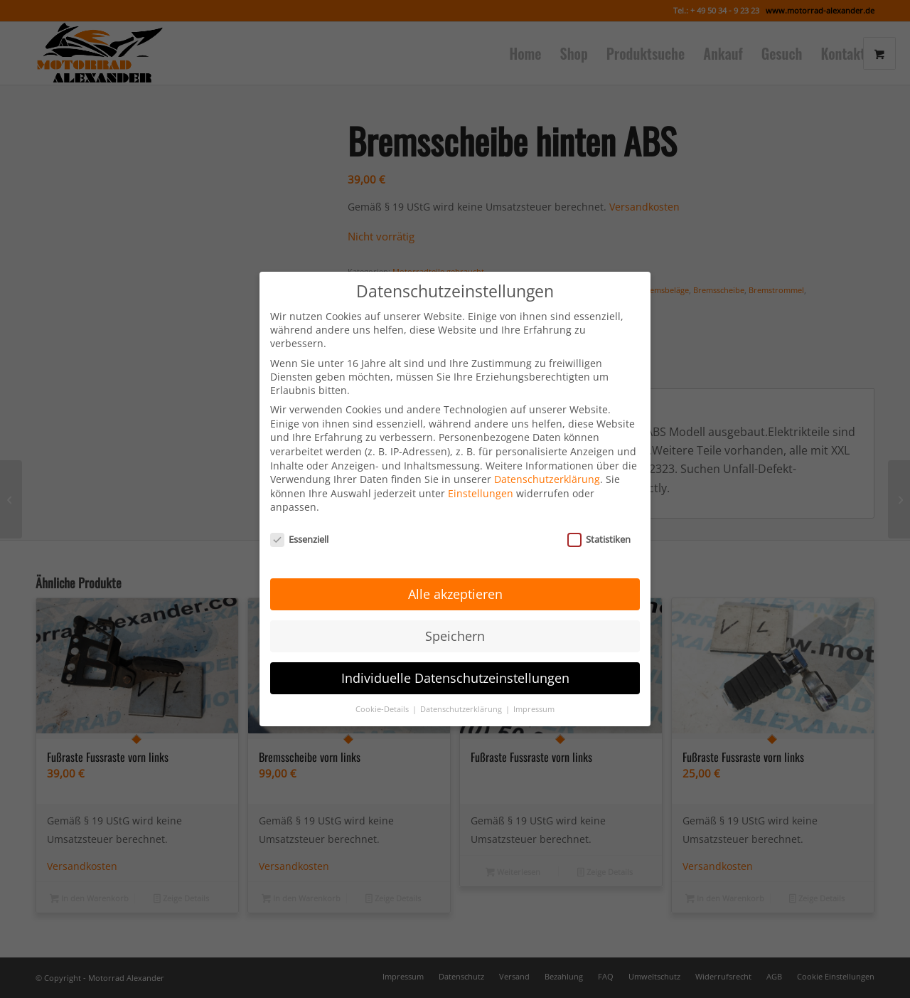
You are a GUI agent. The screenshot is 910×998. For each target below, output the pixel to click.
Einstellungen (480, 472)
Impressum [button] (534, 688)
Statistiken (599, 518)
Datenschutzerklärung (547, 458)
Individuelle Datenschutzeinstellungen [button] (455, 657)
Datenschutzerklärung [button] (462, 688)
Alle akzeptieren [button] (455, 573)
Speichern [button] (455, 615)
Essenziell (299, 518)
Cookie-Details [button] (383, 688)
